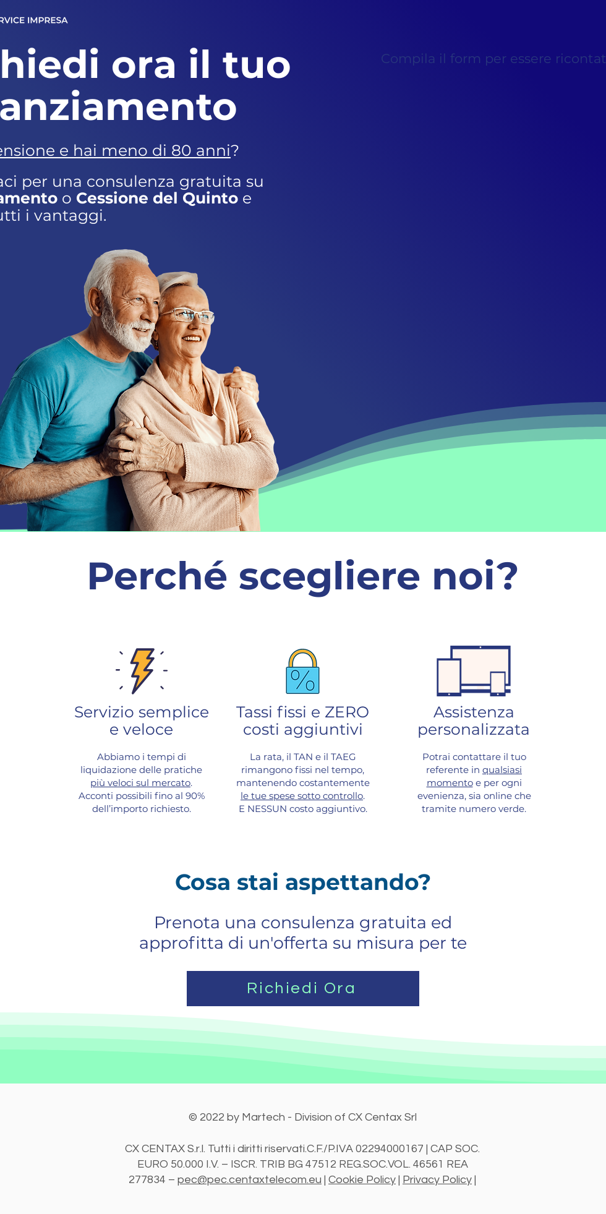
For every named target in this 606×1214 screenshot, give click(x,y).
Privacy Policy (437, 1180)
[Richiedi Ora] (303, 988)
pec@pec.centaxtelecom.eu (249, 1180)
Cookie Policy (362, 1180)
